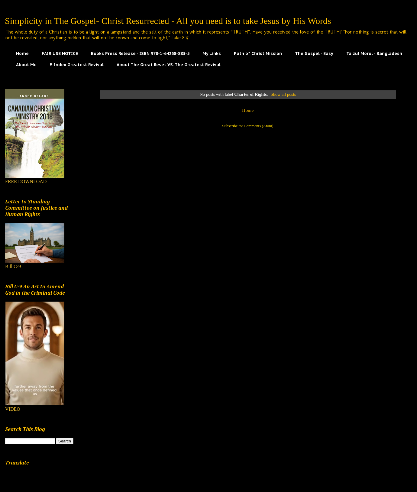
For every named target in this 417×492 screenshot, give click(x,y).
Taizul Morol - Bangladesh (374, 53)
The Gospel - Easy (314, 53)
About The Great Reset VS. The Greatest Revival (169, 64)
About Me (26, 64)
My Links (211, 53)
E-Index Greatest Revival (77, 64)
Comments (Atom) (258, 126)
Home (22, 53)
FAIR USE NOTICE (60, 53)
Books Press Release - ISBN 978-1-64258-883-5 (140, 53)
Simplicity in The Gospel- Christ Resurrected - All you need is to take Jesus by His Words (168, 21)
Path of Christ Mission (258, 53)
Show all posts (283, 94)
